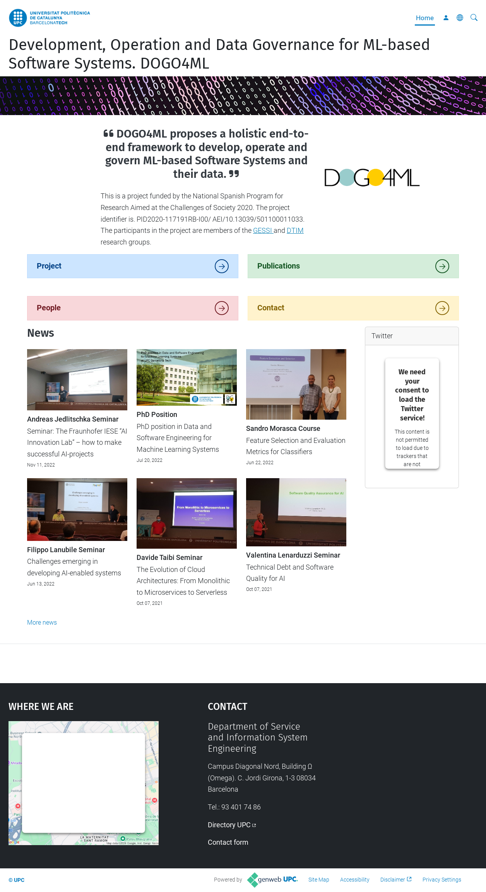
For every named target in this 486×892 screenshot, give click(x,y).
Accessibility (355, 880)
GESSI (263, 230)
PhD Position (157, 414)
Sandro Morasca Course (283, 428)
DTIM (295, 230)
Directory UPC (229, 825)
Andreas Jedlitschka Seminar (72, 419)
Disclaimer (392, 880)
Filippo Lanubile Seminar (66, 550)
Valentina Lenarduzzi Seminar (293, 555)
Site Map (318, 880)
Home (425, 18)
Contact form (228, 842)
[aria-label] (474, 18)
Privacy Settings (442, 880)
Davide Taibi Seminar (169, 557)
